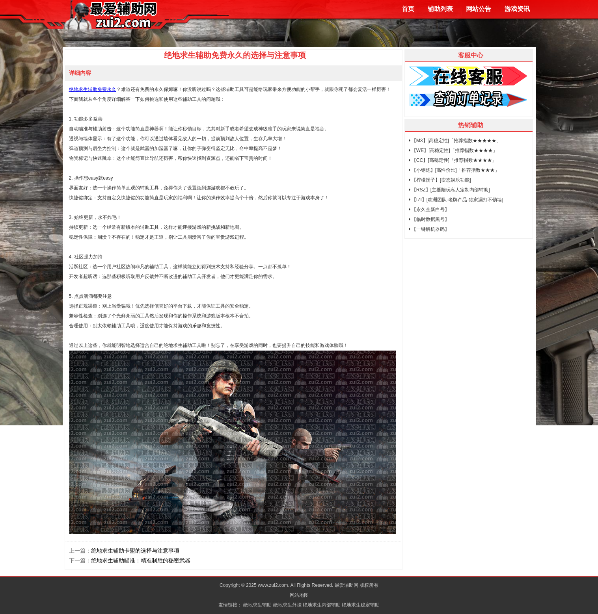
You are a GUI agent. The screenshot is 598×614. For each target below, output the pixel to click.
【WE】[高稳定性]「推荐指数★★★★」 (453, 150)
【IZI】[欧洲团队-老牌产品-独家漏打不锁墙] (456, 199)
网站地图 (299, 595)
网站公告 (478, 9)
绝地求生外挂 (287, 605)
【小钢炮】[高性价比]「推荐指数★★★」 (454, 170)
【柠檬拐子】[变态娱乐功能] (440, 180)
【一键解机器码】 (429, 229)
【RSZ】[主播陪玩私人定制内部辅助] (449, 190)
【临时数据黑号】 (429, 219)
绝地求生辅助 (257, 605)
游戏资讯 (517, 9)
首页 (408, 9)
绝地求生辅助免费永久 (92, 89)
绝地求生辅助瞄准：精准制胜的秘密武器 (140, 560)
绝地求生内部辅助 (322, 605)
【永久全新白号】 (429, 209)
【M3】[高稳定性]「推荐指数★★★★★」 (455, 140)
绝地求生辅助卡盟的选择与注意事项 (135, 550)
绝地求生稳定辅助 (361, 605)
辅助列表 (440, 9)
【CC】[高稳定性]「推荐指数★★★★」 (453, 160)
